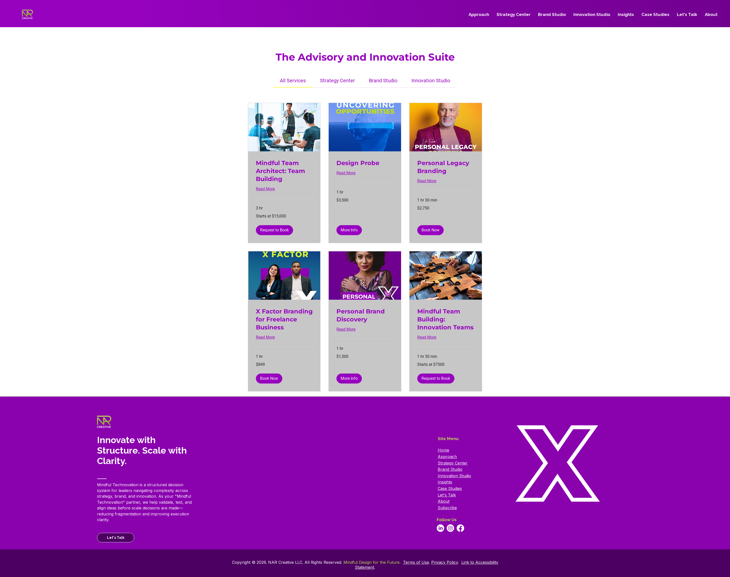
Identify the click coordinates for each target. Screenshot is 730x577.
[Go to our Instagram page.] (450, 528)
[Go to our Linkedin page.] (440, 528)
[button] (274, 230)
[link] (293, 81)
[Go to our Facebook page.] (460, 528)
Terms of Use (416, 562)
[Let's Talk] (115, 537)
